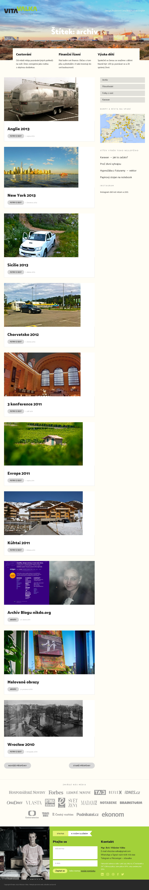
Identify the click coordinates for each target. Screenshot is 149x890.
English (139, 10)
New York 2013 (26, 195)
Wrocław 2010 (25, 744)
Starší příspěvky (81, 765)
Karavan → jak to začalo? (117, 157)
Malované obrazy (28, 681)
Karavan (106, 100)
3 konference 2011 (30, 403)
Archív (13, 619)
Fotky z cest (16, 136)
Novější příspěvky (17, 765)
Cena (109, 10)
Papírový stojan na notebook (119, 177)
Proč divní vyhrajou (113, 164)
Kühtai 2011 (22, 542)
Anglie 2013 (22, 128)
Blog (118, 10)
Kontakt (128, 10)
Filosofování (107, 86)
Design (85, 10)
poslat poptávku (88, 871)
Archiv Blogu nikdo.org (36, 612)
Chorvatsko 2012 (28, 334)
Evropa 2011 (22, 473)
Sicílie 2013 (21, 264)
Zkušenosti (97, 10)
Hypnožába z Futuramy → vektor (122, 170)
